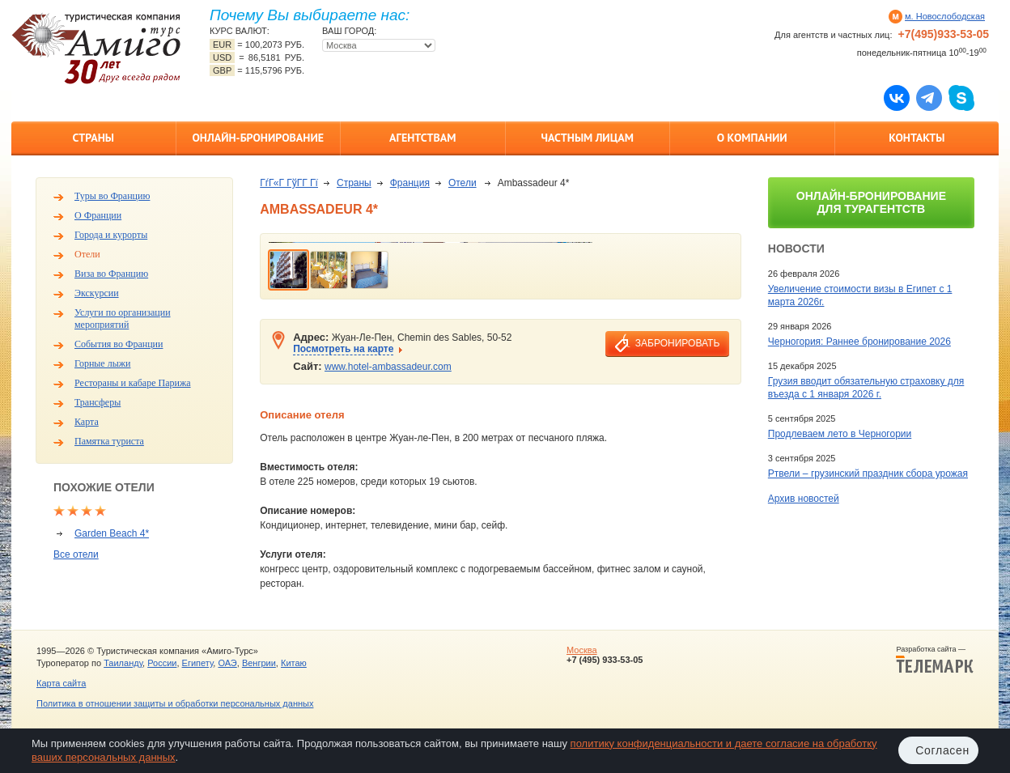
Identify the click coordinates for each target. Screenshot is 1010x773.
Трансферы (97, 402)
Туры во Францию (112, 196)
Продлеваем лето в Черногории (839, 434)
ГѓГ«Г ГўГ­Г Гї (289, 183)
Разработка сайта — (935, 659)
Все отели (76, 554)
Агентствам (422, 137)
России (161, 663)
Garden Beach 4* (111, 533)
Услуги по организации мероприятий (122, 318)
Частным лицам (587, 137)
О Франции (97, 215)
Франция (410, 183)
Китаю (294, 663)
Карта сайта (61, 683)
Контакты (916, 137)
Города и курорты (110, 234)
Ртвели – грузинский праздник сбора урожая (868, 473)
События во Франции (118, 344)
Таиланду (123, 663)
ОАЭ (227, 663)
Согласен (942, 750)
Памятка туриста (109, 441)
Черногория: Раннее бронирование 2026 (859, 341)
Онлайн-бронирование (258, 137)
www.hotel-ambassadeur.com (388, 366)
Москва (582, 650)
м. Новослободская (945, 16)
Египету (198, 663)
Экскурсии (96, 293)
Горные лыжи (102, 363)
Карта (86, 421)
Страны (93, 137)
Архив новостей (803, 498)
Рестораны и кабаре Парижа (132, 383)
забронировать (677, 343)
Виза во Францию (111, 273)
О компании (752, 137)
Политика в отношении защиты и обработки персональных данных (174, 703)
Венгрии (259, 663)
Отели (87, 254)
